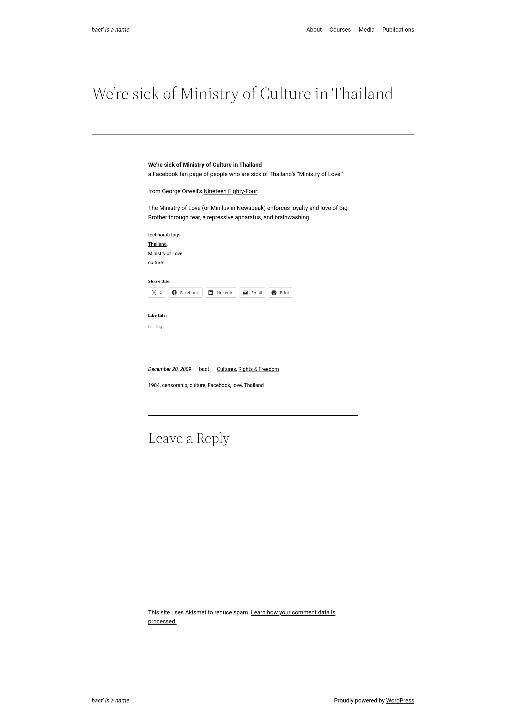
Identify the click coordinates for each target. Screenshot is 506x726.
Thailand (157, 244)
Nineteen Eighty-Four (230, 191)
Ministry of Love (165, 253)
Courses (340, 29)
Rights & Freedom (258, 369)
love (237, 385)
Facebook (219, 385)
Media (367, 29)
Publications (398, 29)
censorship (174, 385)
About (314, 29)
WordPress (400, 700)
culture (155, 262)
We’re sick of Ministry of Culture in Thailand (205, 164)
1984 (154, 385)
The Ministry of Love (174, 207)
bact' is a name (110, 29)
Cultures (226, 369)
